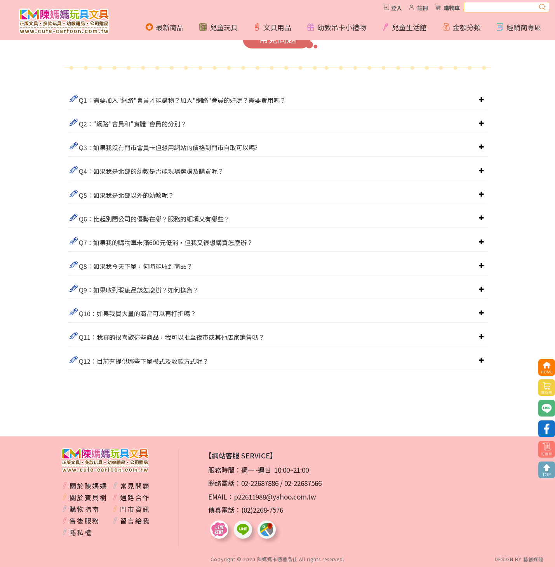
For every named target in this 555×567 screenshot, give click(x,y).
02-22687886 (259, 483)
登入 (396, 8)
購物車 (452, 8)
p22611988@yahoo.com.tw (275, 496)
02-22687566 (303, 483)
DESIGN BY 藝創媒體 (519, 559)
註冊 (422, 8)
